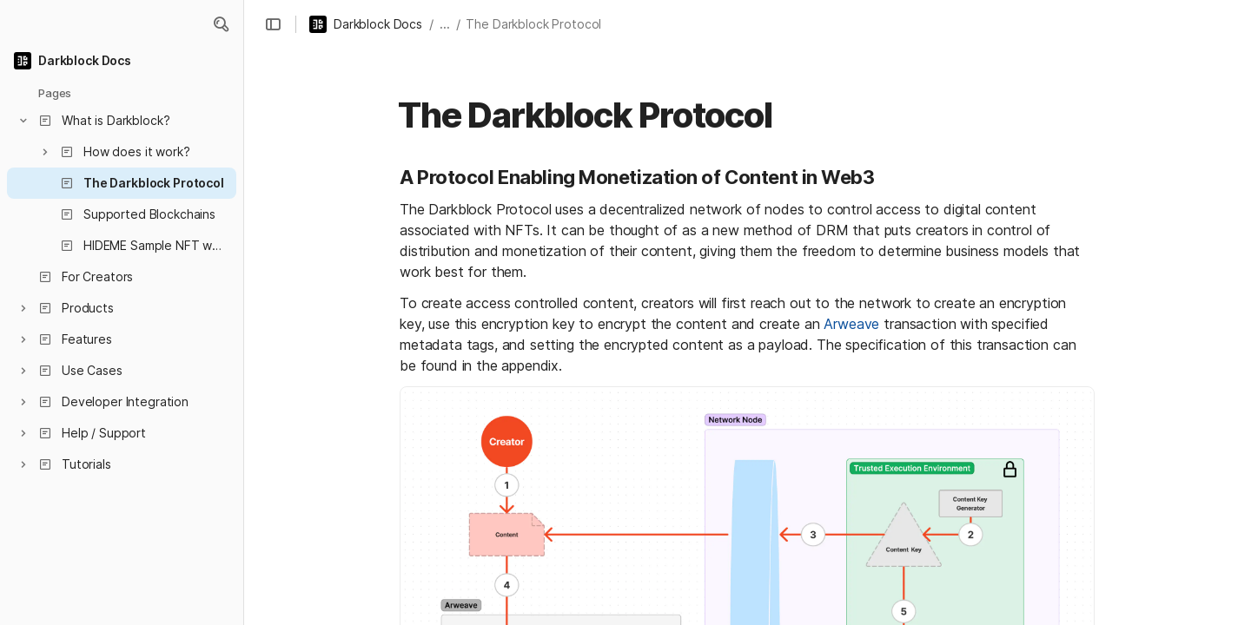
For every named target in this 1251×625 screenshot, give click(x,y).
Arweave (851, 323)
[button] (220, 24)
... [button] (445, 23)
